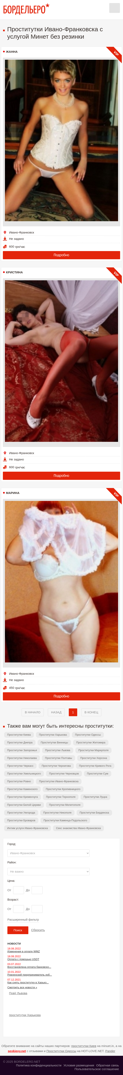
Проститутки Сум (97, 773)
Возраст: (13, 899)
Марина (13, 493)
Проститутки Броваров (21, 820)
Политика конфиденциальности (38, 1065)
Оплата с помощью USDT (23, 959)
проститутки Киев (83, 1046)
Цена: (11, 880)
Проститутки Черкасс (20, 765)
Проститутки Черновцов (64, 773)
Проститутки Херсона (93, 758)
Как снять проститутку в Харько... (28, 982)
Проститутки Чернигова (56, 765)
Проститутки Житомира (90, 742)
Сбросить (38, 930)
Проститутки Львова (57, 750)
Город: (11, 844)
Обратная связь (107, 1065)
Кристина (14, 272)
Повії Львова (18, 993)
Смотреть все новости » (22, 987)
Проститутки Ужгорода (21, 812)
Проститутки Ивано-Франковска (58, 781)
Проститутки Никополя (57, 812)
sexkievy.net (17, 1051)
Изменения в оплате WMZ (23, 951)
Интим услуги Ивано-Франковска (27, 828)
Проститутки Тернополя (60, 796)
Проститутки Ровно (19, 781)
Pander (110, 1051)
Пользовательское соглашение (97, 1069)
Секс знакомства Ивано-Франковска (78, 828)
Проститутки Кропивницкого (63, 789)
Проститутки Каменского (22, 789)
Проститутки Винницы (54, 742)
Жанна (12, 51)
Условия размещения (78, 1065)
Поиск (18, 930)
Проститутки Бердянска (94, 812)
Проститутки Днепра (19, 742)
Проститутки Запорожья (22, 750)
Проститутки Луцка (95, 796)
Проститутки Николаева (22, 758)
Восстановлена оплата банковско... (29, 966)
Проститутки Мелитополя (64, 804)
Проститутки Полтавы (58, 758)
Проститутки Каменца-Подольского (65, 820)
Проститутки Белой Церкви (24, 804)
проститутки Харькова (25, 1015)
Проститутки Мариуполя (93, 750)
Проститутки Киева (19, 734)
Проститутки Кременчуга (22, 796)
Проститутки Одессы (88, 734)
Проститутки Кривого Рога (95, 765)
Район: (11, 862)
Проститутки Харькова (53, 734)
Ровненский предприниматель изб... (29, 974)
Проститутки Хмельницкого (24, 773)
